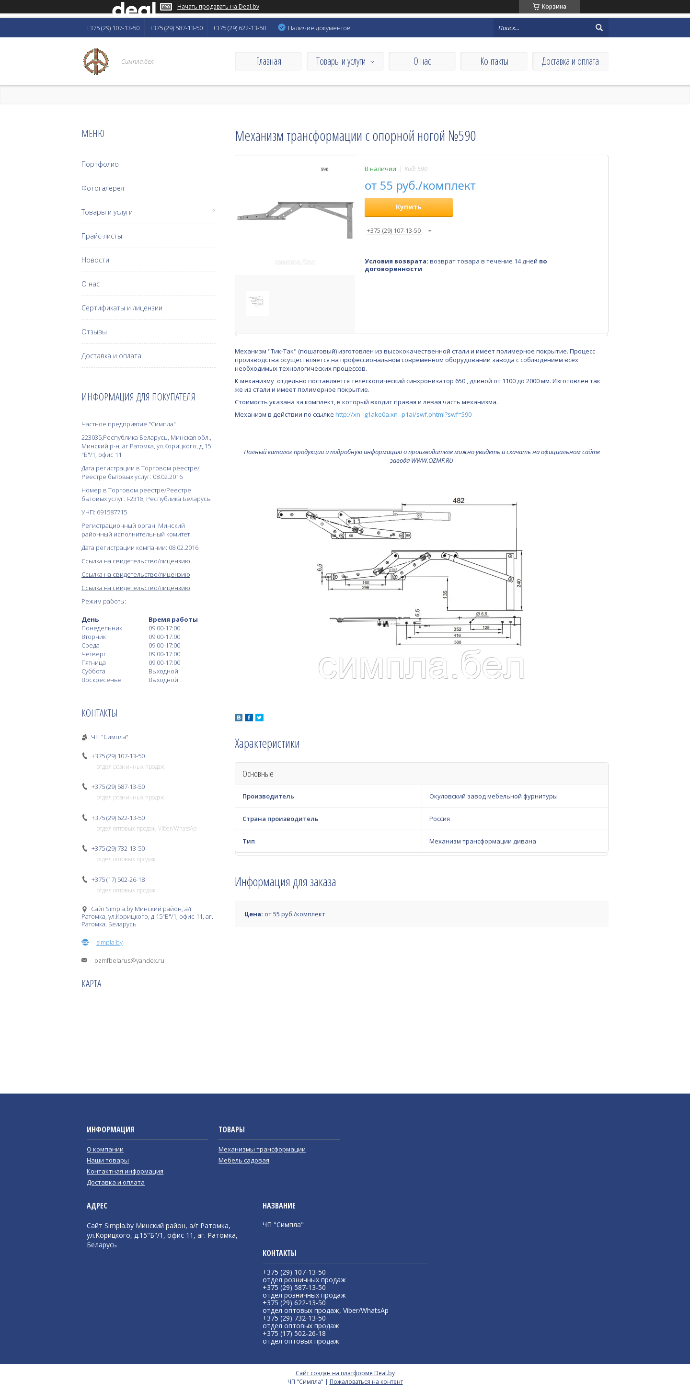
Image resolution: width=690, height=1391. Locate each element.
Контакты (494, 61)
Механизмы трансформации (262, 1149)
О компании (105, 1149)
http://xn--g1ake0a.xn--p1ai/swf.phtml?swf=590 (403, 414)
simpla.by (109, 942)
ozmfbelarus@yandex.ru (129, 960)
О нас (422, 61)
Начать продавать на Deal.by (218, 6)
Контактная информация (125, 1171)
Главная (268, 61)
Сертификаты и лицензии (121, 307)
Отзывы (94, 331)
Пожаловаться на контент (366, 1382)
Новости (95, 259)
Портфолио (100, 164)
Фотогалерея (102, 188)
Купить (409, 206)
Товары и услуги (341, 61)
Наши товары (108, 1160)
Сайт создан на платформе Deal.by (345, 1373)
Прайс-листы (101, 235)
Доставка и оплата (570, 61)
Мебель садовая (243, 1160)
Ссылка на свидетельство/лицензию (135, 561)
